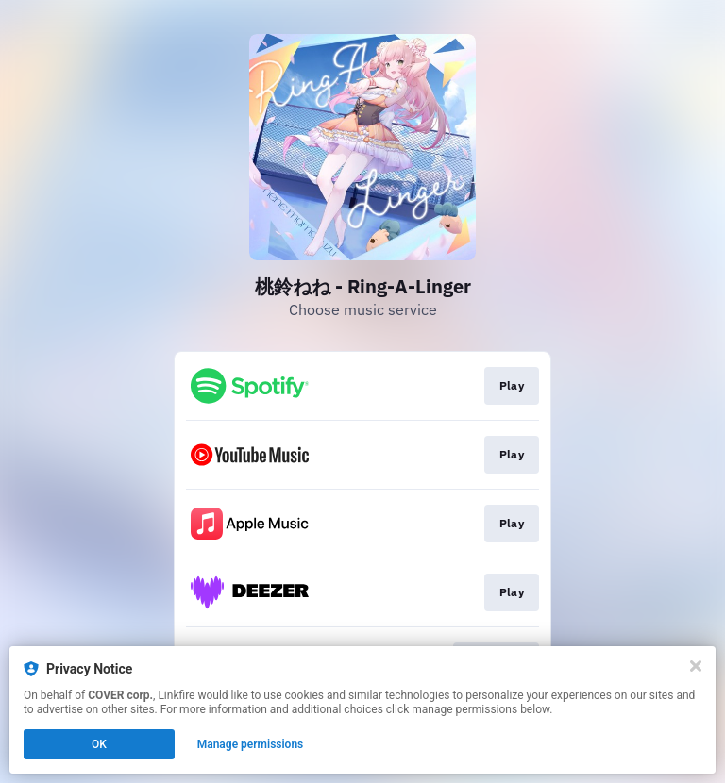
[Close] (696, 666)
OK (99, 744)
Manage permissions (250, 744)
